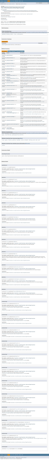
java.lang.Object (4, 9)
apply (3, 134)
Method (13, 457)
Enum (13, 89)
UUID (11, 71)
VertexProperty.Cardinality (18, 279)
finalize (10, 140)
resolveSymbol (9, 127)
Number (12, 60)
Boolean (12, 57)
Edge (13, 116)
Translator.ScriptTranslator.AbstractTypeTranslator (14, 22)
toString (30, 140)
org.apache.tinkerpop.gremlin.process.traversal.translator (14, 6)
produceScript (9, 85)
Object (21, 138)
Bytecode (26, 422)
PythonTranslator (4, 19)
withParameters (20, 34)
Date (14, 204)
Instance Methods (11, 51)
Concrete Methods (20, 51)
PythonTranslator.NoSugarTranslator (8, 16)
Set (13, 104)
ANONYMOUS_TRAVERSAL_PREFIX (7, 34)
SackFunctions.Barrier (11, 75)
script (15, 34)
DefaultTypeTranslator (6, 44)
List (13, 96)
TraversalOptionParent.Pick (12, 78)
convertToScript (8, 134)
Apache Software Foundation (12, 458)
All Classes (2, 2)
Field (7, 457)
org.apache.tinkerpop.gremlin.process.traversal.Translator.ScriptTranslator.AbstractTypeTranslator (19, 10)
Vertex (13, 120)
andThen (3, 145)
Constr (10, 457)
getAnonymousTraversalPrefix (17, 134)
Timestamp (12, 66)
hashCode (18, 140)
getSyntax (8, 57)
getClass (14, 140)
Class (13, 85)
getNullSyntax (9, 55)
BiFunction (27, 143)
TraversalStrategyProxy (11, 112)
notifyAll (26, 140)
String (3, 56)
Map (13, 100)
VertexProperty (15, 124)
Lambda (12, 82)
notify (22, 140)
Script (3, 86)
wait (34, 140)
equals (6, 140)
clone (3, 140)
